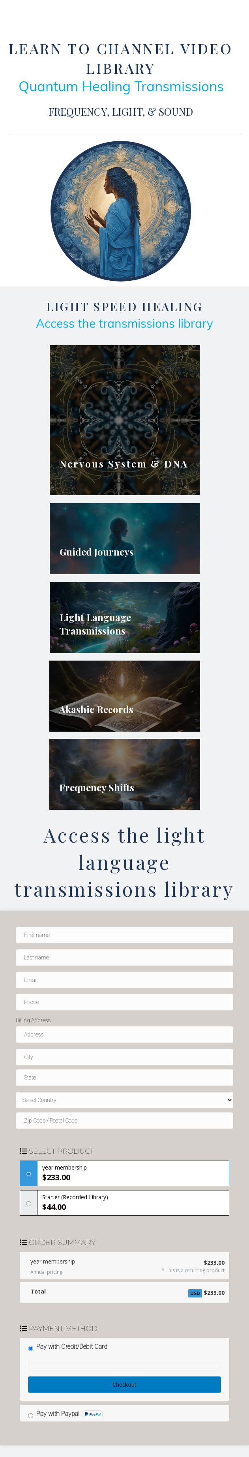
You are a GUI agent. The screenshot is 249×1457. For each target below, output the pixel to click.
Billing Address (33, 1020)
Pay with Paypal (69, 1414)
